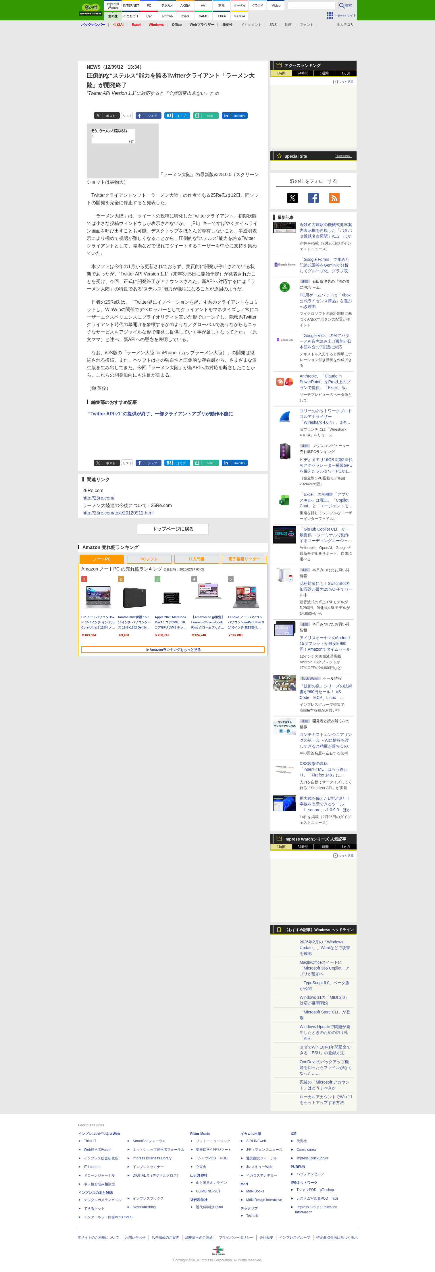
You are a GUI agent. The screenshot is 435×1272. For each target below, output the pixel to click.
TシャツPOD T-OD (212, 1158)
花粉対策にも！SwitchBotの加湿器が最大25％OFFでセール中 (326, 589)
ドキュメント (251, 25)
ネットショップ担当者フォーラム (158, 1150)
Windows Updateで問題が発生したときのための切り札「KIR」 (325, 1032)
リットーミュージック (213, 1141)
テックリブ (249, 1209)
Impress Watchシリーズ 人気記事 (315, 839)
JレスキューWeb (259, 1167)
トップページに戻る (173, 529)
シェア (152, 115)
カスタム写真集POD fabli (317, 1198)
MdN (244, 1184)
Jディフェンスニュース (264, 1150)
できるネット (94, 1209)
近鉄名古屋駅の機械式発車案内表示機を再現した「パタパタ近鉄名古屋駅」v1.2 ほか (326, 230)
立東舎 (201, 1167)
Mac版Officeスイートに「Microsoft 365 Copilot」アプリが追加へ (325, 968)
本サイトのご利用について (98, 1238)
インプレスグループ (294, 1238)
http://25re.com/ (98, 498)
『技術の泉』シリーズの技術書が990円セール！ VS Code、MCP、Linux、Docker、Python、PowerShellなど (326, 697)
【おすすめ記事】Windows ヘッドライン (319, 930)
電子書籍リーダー (244, 559)
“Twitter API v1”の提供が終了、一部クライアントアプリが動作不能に (160, 413)
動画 (288, 25)
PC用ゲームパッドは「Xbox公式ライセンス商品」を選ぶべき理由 (326, 301)
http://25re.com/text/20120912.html (117, 512)
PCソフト (149, 559)
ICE (294, 1134)
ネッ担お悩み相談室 (99, 1184)
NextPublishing (144, 1207)
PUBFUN (298, 1167)
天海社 (302, 1141)
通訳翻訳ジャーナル (261, 1158)
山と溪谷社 (198, 1175)
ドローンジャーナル (99, 1175)
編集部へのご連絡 (199, 1238)
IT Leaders (92, 1167)
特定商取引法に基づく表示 (337, 1238)
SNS (273, 25)
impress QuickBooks (312, 1158)
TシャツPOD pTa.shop (315, 1190)
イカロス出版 (250, 1134)
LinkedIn (239, 115)
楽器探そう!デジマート (213, 1150)
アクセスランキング (302, 65)
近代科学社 (198, 1200)
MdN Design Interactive (264, 1200)
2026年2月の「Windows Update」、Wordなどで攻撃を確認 (325, 948)
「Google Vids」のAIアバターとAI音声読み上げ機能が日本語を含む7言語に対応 (326, 341)
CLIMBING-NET (208, 1191)
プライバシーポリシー (236, 1238)
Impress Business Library (152, 1158)
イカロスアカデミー (261, 1175)
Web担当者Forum (97, 1150)
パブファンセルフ (310, 1174)
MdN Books (255, 1191)
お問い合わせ (135, 1238)
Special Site (295, 156)
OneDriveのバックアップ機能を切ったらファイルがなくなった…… (326, 1067)
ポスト (111, 115)
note (210, 115)
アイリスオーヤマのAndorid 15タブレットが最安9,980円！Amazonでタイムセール (325, 643)
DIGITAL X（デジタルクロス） (156, 1175)
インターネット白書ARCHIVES (108, 1217)
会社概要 (266, 1238)
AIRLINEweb (256, 1141)
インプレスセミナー (148, 1167)
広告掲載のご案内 (165, 1238)
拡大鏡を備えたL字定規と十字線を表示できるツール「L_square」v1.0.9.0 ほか (325, 804)
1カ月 (346, 73)
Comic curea (306, 1150)
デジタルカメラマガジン (103, 1200)
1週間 (324, 73)
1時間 (281, 73)
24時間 (302, 73)
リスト (127, 115)
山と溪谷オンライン (211, 1183)
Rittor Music (200, 1134)
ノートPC (102, 559)
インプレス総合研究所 (101, 1158)
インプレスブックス (148, 1198)
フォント (306, 25)
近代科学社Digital (209, 1207)
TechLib (252, 1216)
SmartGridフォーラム (149, 1141)
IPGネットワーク (304, 1183)
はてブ (181, 115)
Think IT (90, 1141)
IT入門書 (196, 559)
